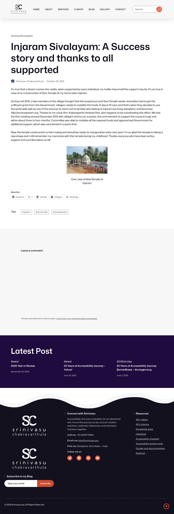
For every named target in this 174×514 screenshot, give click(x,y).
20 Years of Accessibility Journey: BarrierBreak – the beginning (137, 367)
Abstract (140, 453)
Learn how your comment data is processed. (76, 318)
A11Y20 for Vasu (124, 361)
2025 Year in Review (23, 366)
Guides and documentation (150, 448)
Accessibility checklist (147, 438)
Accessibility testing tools (149, 443)
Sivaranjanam (60, 211)
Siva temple (41, 211)
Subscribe (45, 483)
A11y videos (142, 419)
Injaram (26, 211)
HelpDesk (141, 434)
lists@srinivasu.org (88, 440)
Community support (22, 35)
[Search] (159, 9)
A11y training (142, 424)
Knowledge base (144, 429)
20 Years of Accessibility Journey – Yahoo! (84, 367)
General (15, 361)
